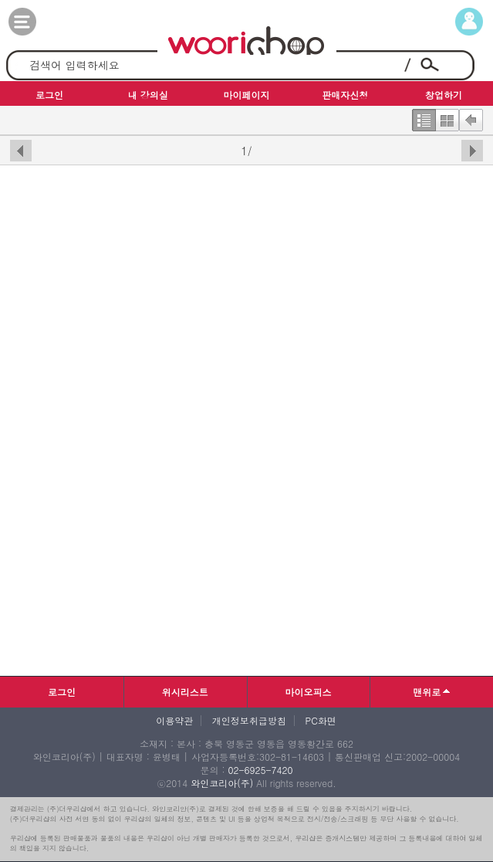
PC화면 (321, 720)
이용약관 (174, 720)
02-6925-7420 (260, 769)
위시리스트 (185, 691)
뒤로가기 (471, 116)
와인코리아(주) (222, 782)
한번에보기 (447, 116)
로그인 (62, 691)
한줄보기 (423, 116)
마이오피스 (308, 691)
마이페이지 (455, 21)
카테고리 (38, 21)
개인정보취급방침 (249, 720)
